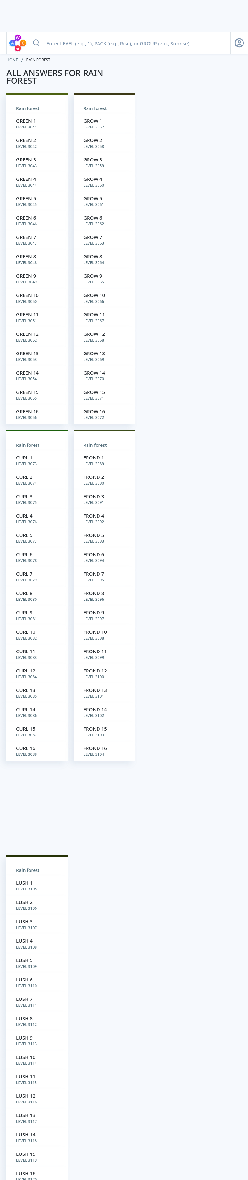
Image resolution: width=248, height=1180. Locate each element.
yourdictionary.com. (180, 1117)
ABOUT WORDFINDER (18, 1143)
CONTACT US (52, 1143)
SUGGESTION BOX (138, 1143)
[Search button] (36, 43)
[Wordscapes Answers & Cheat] (95, 1168)
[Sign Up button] (239, 43)
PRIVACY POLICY (76, 1143)
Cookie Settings (225, 1143)
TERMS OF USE (107, 1143)
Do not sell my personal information (179, 1143)
